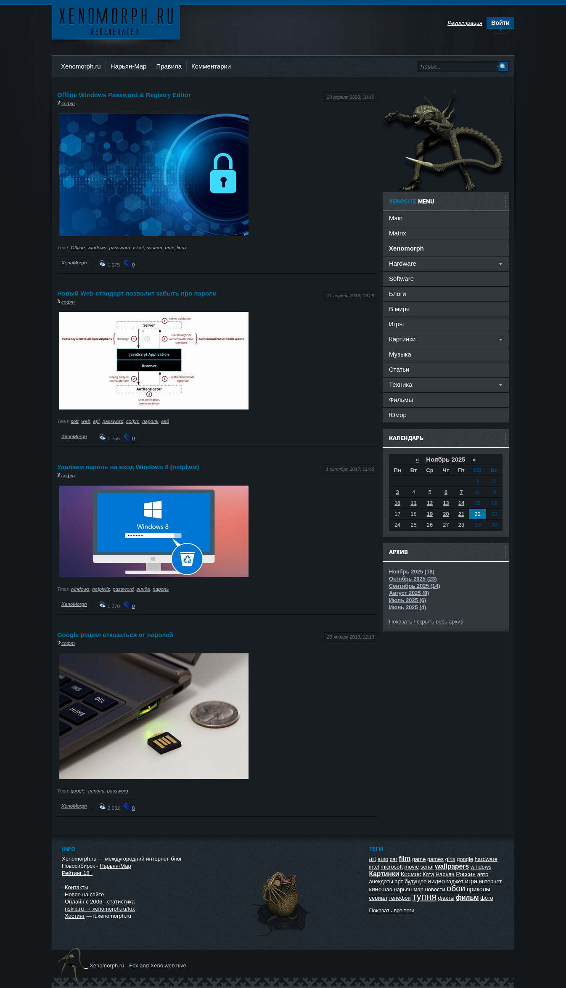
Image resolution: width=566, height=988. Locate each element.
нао (387, 889)
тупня (424, 896)
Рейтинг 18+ (77, 873)
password (119, 247)
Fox (133, 965)
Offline (78, 247)
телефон (400, 898)
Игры (396, 324)
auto (383, 859)
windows (96, 247)
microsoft (392, 867)
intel (374, 867)
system (154, 247)
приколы (478, 889)
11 (413, 503)
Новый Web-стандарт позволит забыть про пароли (137, 293)
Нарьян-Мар (129, 66)
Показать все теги (392, 910)
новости (435, 889)
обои (456, 888)
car (393, 859)
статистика (121, 901)
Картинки (384, 873)
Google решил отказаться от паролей (115, 634)
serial (427, 867)
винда (143, 589)
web (85, 421)
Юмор (398, 414)
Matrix (397, 233)
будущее (415, 881)
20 (446, 514)
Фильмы (401, 399)
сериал (378, 898)
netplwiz (101, 589)
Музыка (400, 354)
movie (411, 867)
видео (436, 881)
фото (486, 898)
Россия (466, 874)
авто (483, 874)
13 (446, 503)
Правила (169, 66)
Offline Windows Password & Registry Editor (124, 94)
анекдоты (381, 881)
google (78, 790)
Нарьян (445, 874)
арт (398, 881)
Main (395, 218)
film (405, 858)
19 (430, 514)
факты (446, 898)
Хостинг (75, 916)
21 (461, 514)
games (435, 859)
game (419, 859)
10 (397, 503)
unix (169, 247)
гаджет (455, 881)
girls (450, 859)
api (96, 421)
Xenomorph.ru (81, 66)
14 (461, 503)
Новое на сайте (84, 894)
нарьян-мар (408, 889)
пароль (150, 421)
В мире (399, 308)
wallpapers (452, 866)
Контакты (76, 887)
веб (165, 421)
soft (75, 421)
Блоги (397, 293)
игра (471, 881)
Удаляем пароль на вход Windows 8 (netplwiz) (128, 466)
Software (401, 278)
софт (68, 103)
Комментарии (211, 66)
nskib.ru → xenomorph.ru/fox (100, 909)
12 (430, 503)
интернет (490, 881)
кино (375, 889)
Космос (411, 874)
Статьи (399, 369)
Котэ (428, 874)
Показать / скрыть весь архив (426, 621)
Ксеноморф (116, 21)
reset (138, 247)
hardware (486, 859)
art (372, 859)
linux (182, 247)
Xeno (157, 965)
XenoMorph (74, 262)
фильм (467, 897)
